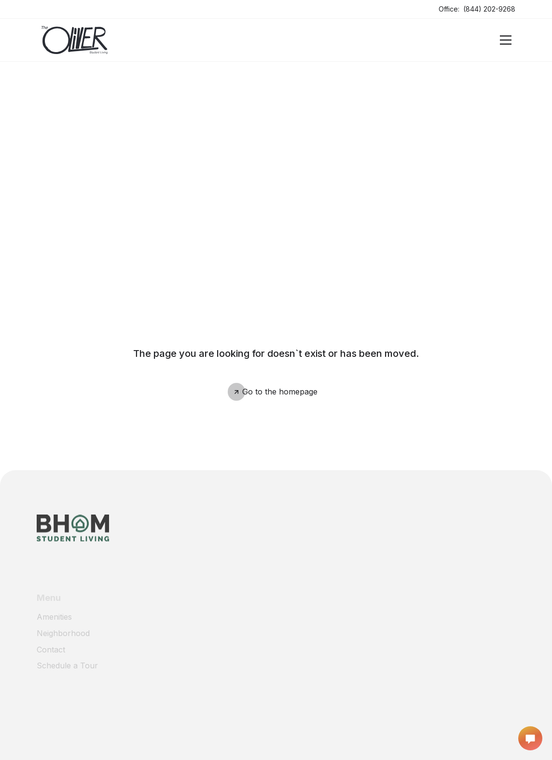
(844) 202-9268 (489, 9)
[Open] (505, 40)
